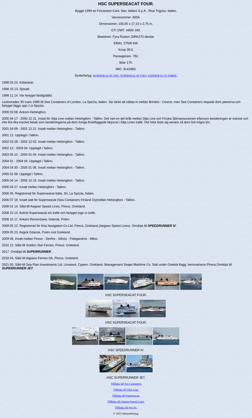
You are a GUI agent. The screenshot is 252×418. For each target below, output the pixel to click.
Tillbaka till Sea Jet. (126, 407)
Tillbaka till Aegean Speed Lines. (126, 401)
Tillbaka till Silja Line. (126, 389)
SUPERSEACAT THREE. (162, 75)
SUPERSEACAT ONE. (106, 75)
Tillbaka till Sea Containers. (126, 383)
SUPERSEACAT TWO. (133, 75)
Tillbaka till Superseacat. (126, 395)
